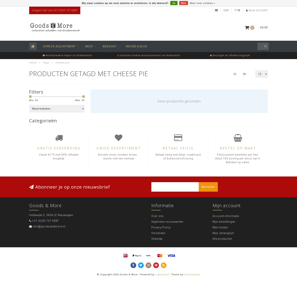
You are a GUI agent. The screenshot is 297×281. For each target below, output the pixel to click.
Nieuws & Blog (136, 46)
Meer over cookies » (202, 3)
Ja (173, 3)
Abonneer (208, 186)
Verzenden (158, 233)
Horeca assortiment (59, 46)
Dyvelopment (192, 274)
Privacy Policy (161, 227)
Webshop (109, 46)
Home (33, 62)
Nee (183, 3)
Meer (89, 46)
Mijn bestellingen (224, 221)
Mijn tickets (220, 227)
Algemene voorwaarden (167, 221)
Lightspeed (162, 274)
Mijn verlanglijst (223, 233)
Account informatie (226, 216)
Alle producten (222, 238)
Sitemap (157, 238)
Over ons (157, 216)
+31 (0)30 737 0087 (45, 220)
